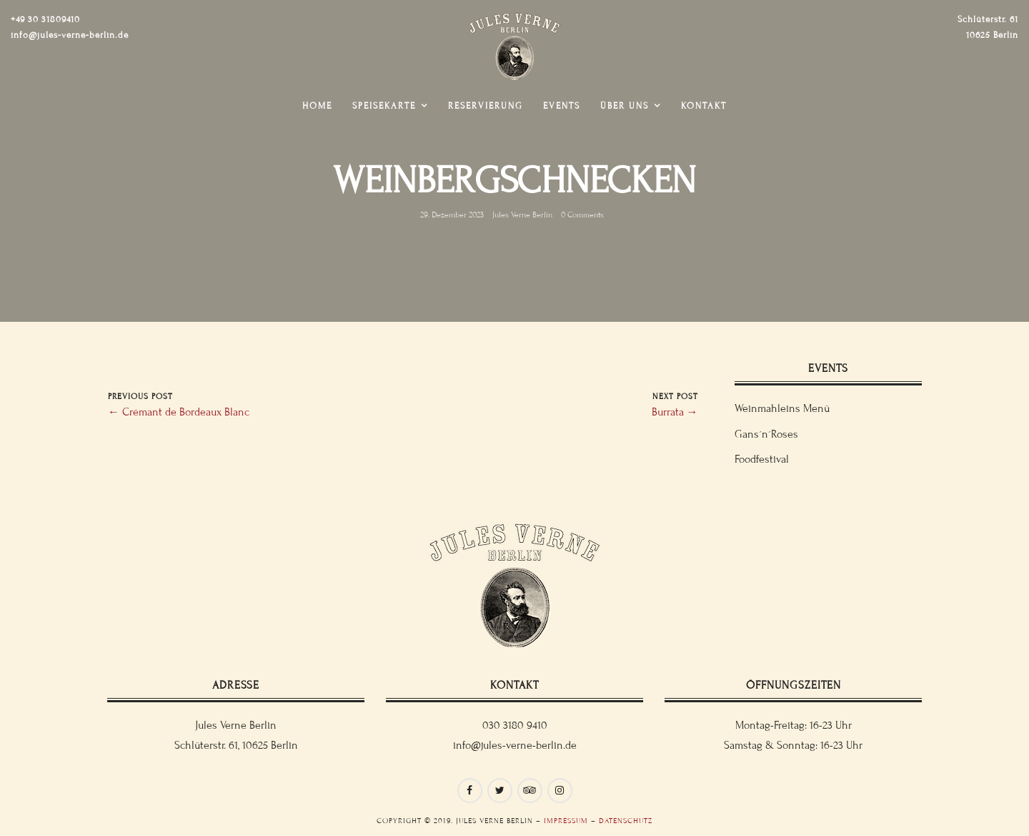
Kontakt (704, 106)
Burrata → (675, 411)
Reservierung (485, 106)
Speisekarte (384, 106)
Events (561, 106)
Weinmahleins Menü (782, 408)
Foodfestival (762, 459)
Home (317, 106)
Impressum (566, 820)
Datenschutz (625, 820)
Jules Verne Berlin (522, 215)
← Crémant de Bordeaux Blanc (178, 411)
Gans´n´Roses (766, 434)
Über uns (624, 106)
